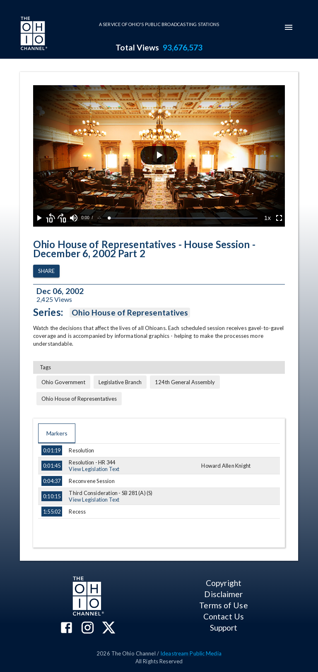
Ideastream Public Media (191, 653)
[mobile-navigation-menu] (288, 27)
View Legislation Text (94, 469)
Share (46, 271)
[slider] (183, 218)
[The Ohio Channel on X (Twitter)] (108, 628)
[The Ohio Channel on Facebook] (66, 628)
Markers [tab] (57, 433)
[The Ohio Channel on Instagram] (87, 628)
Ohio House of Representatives (130, 313)
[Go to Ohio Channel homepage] (33, 34)
